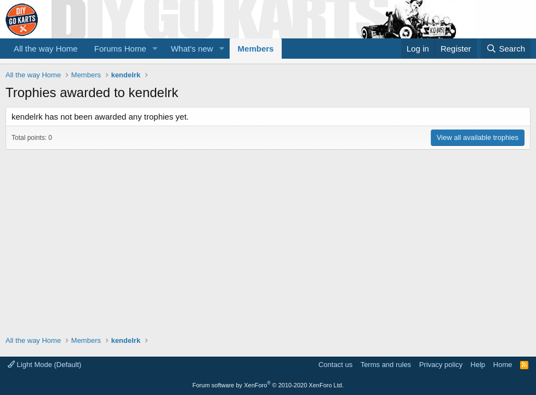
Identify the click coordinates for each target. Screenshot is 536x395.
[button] (155, 48)
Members (256, 48)
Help (478, 364)
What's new (192, 48)
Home (502, 364)
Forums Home (120, 48)
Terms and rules (386, 364)
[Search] (506, 48)
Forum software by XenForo (268, 385)
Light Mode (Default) (44, 364)
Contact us (335, 364)
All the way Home (46, 48)
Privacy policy (441, 364)
